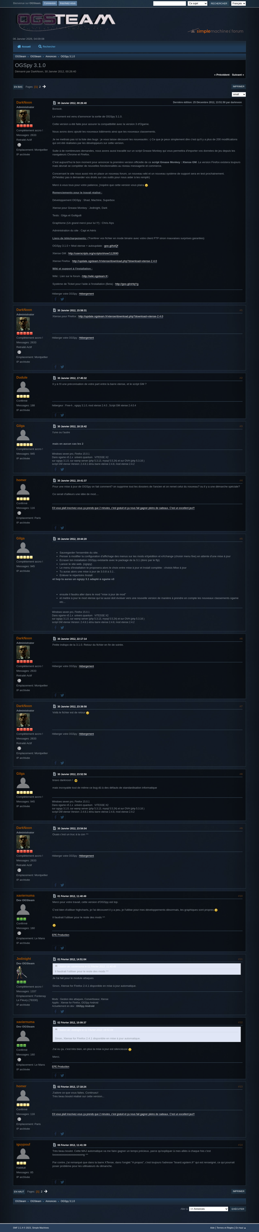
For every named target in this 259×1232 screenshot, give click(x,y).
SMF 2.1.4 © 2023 (22, 1227)
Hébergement (86, 293)
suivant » (238, 74)
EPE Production (60, 935)
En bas (18, 87)
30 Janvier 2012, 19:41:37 (72, 480)
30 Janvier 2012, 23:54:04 (72, 828)
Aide (212, 1227)
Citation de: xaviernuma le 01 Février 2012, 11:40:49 (87, 966)
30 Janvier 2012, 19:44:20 (72, 539)
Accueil (24, 46)
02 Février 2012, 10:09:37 (71, 1022)
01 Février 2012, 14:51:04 (71, 959)
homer (21, 480)
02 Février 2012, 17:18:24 (71, 1086)
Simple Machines (40, 1227)
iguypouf (23, 1144)
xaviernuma (25, 895)
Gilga (20, 426)
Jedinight (23, 958)
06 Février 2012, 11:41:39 (71, 1145)
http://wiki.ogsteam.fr (94, 276)
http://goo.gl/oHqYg (126, 283)
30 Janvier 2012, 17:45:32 (72, 378)
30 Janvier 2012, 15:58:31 (72, 310)
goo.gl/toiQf (111, 245)
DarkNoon (24, 102)
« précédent (222, 74)
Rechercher (46, 46)
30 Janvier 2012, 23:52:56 (72, 774)
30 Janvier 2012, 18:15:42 (72, 426)
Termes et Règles (225, 1227)
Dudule (21, 377)
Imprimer (239, 86)
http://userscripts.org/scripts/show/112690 (93, 253)
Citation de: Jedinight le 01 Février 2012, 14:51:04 (85, 1030)
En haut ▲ (241, 1227)
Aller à (184, 1208)
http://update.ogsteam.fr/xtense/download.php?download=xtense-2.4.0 (114, 261)
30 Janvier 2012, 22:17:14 (72, 639)
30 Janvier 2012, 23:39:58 (72, 706)
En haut (19, 1191)
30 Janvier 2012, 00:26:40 (72, 103)
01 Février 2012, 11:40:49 (71, 896)
